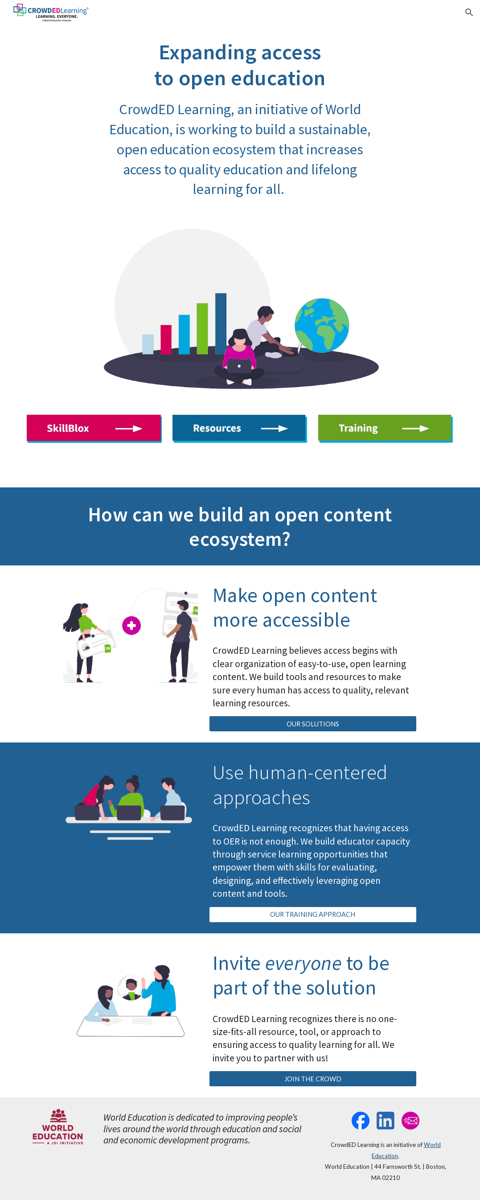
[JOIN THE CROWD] (312, 1078)
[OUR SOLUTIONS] (312, 723)
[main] (240, 119)
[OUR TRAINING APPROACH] (312, 914)
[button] (469, 12)
